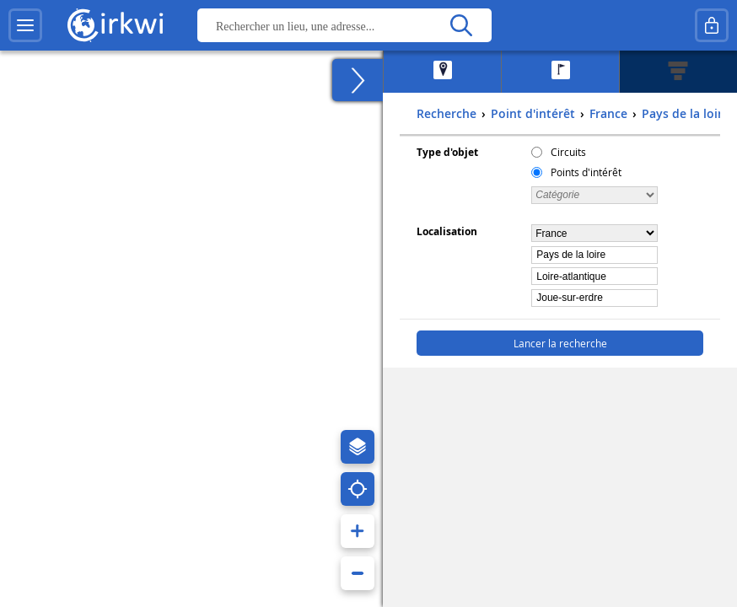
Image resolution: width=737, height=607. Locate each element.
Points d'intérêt (586, 172)
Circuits (568, 151)
